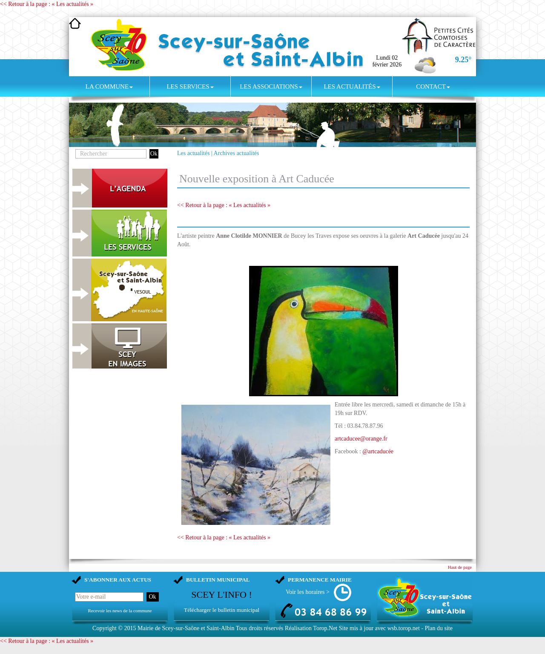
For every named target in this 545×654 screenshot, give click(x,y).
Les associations (271, 86)
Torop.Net (325, 628)
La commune (109, 86)
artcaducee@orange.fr (361, 438)
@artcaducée (377, 451)
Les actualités (352, 86)
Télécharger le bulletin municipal (221, 610)
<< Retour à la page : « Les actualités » (46, 4)
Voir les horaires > (308, 592)
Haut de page (460, 567)
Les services (189, 86)
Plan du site (439, 628)
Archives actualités (236, 153)
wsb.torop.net (403, 628)
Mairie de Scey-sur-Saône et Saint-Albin (186, 628)
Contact (433, 86)
